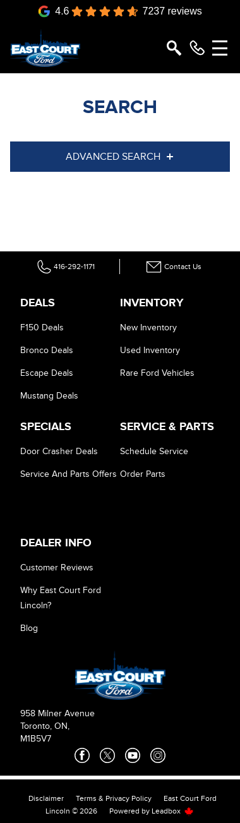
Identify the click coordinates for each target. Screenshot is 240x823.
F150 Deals (42, 327)
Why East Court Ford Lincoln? (60, 598)
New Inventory (148, 327)
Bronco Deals (46, 350)
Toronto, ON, (44, 726)
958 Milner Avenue (57, 713)
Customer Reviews (56, 567)
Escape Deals (46, 373)
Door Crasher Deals (59, 451)
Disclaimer (46, 798)
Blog (29, 628)
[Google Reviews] (120, 11)
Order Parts (142, 474)
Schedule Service (154, 451)
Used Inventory (150, 350)
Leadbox (173, 811)
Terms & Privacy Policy (114, 798)
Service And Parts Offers (68, 474)
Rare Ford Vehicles (157, 373)
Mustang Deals (49, 395)
